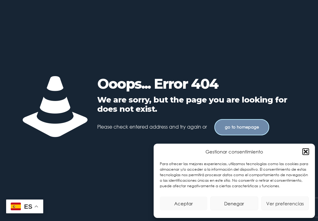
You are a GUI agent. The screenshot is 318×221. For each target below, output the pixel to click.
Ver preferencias (285, 203)
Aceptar (183, 203)
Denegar (234, 203)
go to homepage (242, 127)
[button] (306, 152)
